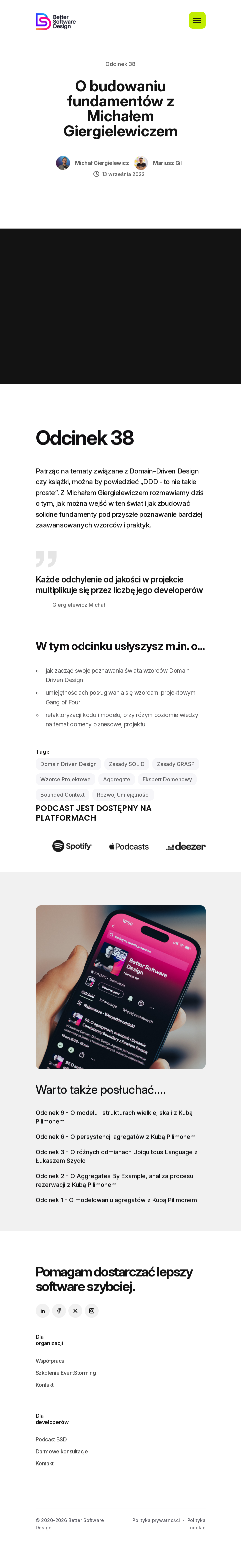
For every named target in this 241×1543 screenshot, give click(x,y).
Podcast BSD (51, 1439)
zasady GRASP (176, 764)
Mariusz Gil (167, 163)
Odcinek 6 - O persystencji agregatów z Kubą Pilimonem (116, 1136)
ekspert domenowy (167, 779)
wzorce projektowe (65, 779)
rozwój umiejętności (123, 794)
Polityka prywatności (156, 1520)
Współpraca (50, 1360)
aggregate (116, 779)
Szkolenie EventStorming (66, 1372)
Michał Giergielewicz (102, 163)
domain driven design (68, 764)
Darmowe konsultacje (62, 1451)
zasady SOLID (127, 764)
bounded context (62, 794)
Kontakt (45, 1384)
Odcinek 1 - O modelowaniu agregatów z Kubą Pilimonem (116, 1199)
